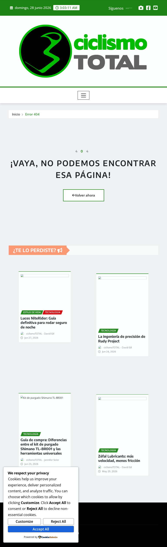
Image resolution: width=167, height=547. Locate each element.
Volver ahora (83, 195)
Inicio (16, 116)
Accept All (41, 529)
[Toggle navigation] (84, 95)
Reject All (58, 521)
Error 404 (32, 116)
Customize (24, 521)
